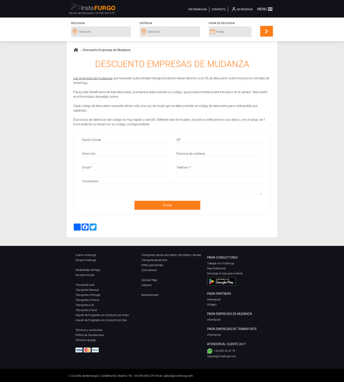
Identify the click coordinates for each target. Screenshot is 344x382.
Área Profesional (216, 268)
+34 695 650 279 (104, 13)
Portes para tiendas (152, 265)
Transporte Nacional (87, 289)
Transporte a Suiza (86, 310)
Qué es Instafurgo (85, 255)
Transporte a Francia (87, 300)
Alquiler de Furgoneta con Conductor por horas (102, 315)
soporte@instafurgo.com (221, 356)
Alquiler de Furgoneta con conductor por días (101, 320)
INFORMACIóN (197, 9)
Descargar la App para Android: (225, 273)
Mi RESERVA (245, 9)
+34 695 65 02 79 (224, 350)
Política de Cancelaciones (89, 335)
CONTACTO (218, 9)
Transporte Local (85, 284)
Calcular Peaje (149, 280)
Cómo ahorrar (149, 270)
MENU (262, 9)
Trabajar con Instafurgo (220, 263)
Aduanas (146, 285)
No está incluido (84, 275)
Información (214, 299)
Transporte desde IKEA (154, 260)
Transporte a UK (84, 305)
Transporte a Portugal (87, 295)
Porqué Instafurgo (85, 260)
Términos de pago (85, 340)
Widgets (212, 304)
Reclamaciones (150, 295)
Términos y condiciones (89, 330)
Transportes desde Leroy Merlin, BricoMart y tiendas (171, 255)
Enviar (167, 205)
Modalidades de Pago (87, 270)
